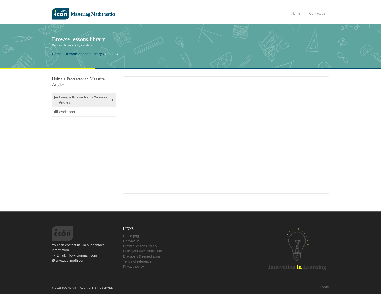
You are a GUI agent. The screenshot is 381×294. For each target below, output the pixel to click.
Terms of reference (137, 261)
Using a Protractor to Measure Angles (83, 99)
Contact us (317, 13)
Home (295, 13)
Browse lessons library (83, 54)
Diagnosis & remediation (141, 256)
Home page (132, 236)
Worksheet (67, 112)
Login (324, 287)
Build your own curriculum (142, 251)
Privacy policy (133, 266)
